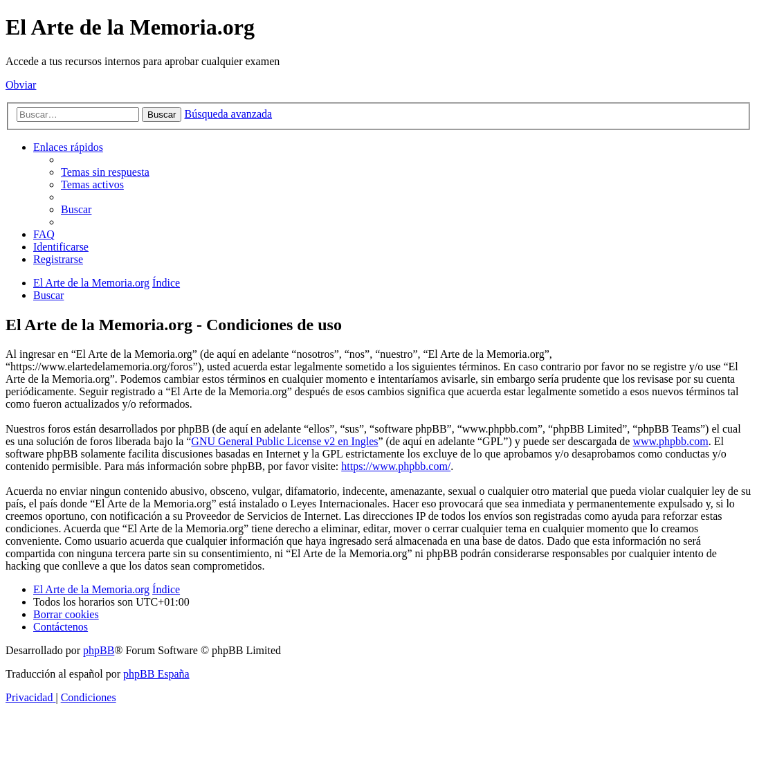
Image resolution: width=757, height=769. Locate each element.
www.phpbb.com (670, 441)
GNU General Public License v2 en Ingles (284, 441)
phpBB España (156, 674)
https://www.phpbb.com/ (395, 466)
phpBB (98, 650)
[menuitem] (105, 172)
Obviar (21, 85)
